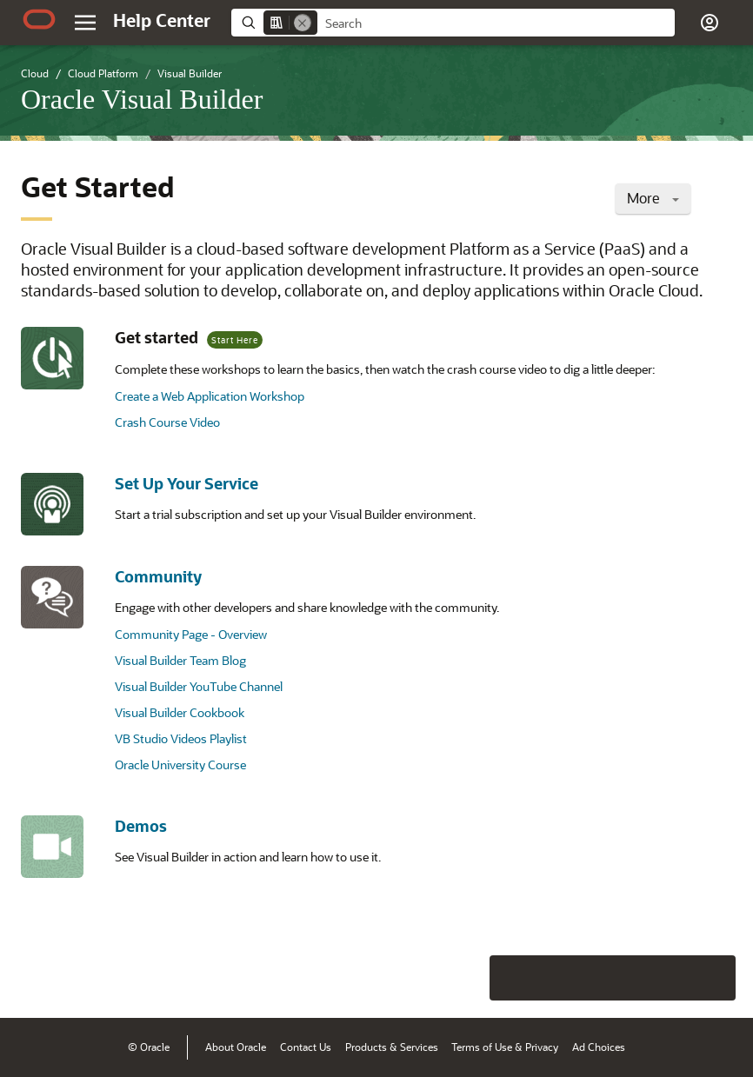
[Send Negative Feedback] (668, 978)
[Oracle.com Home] (39, 19)
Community (158, 576)
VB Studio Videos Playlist (181, 738)
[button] (709, 22)
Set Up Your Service (186, 483)
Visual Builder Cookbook (179, 712)
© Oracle (149, 1047)
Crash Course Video (167, 422)
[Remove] (302, 22)
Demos (141, 825)
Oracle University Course (180, 764)
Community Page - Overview (191, 634)
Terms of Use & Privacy (504, 1047)
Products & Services (391, 1047)
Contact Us (305, 1047)
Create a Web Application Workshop (209, 396)
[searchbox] (496, 23)
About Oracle (235, 1047)
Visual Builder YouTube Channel (199, 686)
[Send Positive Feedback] (713, 978)
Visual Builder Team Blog (180, 660)
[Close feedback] (470, 978)
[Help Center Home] (161, 20)
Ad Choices (598, 1047)
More (653, 198)
